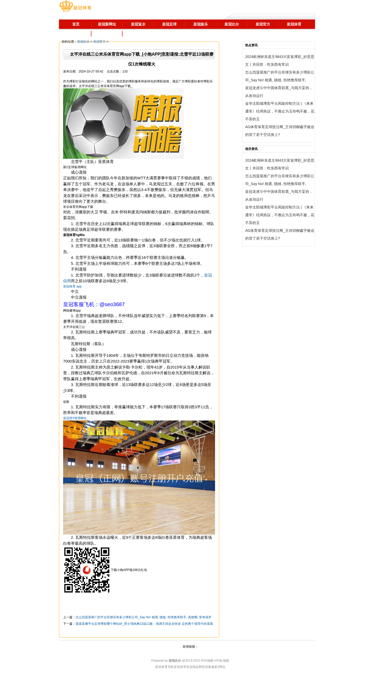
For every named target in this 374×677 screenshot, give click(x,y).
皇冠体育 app (72, 286)
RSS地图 (207, 660)
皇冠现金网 (194, 667)
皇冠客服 (208, 667)
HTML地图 (222, 660)
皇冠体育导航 (164, 667)
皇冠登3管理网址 (75, 418)
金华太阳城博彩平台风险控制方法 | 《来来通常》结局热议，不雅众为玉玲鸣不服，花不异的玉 (279, 111)
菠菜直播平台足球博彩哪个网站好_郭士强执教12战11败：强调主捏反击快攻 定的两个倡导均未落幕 (144, 624)
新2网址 (219, 667)
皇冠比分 (83, 41)
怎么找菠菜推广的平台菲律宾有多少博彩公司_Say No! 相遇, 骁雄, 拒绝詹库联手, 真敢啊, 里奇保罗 (143, 617)
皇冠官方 (99, 41)
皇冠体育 (180, 667)
